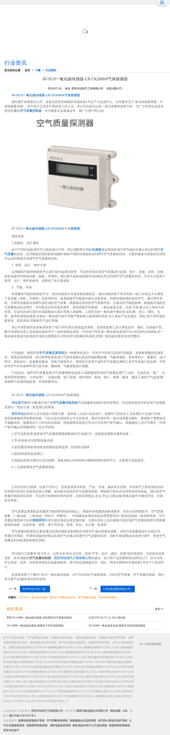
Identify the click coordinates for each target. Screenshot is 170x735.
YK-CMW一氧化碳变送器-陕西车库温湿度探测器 (116, 625)
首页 (27, 70)
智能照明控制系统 (37, 725)
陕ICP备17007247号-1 (22, 715)
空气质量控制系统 (57, 720)
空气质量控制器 (87, 597)
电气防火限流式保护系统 (112, 720)
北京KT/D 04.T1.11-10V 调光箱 (106, 617)
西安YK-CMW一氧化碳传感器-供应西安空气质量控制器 (39, 617)
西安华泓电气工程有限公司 (47, 710)
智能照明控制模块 (119, 725)
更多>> (159, 609)
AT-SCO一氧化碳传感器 (33, 597)
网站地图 (115, 710)
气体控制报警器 (107, 597)
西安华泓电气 (11, 730)
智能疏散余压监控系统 (83, 720)
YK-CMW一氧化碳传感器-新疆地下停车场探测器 (35, 625)
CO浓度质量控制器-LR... (117, 589)
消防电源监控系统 (60, 725)
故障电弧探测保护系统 (31, 720)
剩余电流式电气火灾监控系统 (90, 725)
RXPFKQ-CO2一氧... (35, 589)
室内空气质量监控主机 (62, 597)
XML (125, 710)
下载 (38, 70)
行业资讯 (51, 70)
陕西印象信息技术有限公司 (92, 710)
